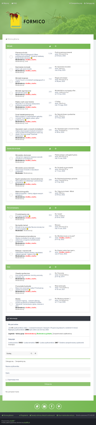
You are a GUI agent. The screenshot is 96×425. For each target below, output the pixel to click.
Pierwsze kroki (21, 53)
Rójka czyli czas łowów (24, 102)
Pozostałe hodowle (23, 286)
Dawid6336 (63, 180)
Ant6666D (62, 130)
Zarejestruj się (20, 361)
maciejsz (11, 344)
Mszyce (57, 225)
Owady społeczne (22, 273)
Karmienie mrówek (22, 67)
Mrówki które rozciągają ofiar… (65, 90)
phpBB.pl (27, 422)
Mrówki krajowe (21, 78)
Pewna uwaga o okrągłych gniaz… (66, 155)
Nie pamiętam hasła (12, 392)
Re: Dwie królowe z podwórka (65, 114)
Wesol (61, 68)
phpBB (12, 421)
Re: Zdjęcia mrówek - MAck (64, 191)
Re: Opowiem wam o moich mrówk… (67, 129)
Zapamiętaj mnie (13, 380)
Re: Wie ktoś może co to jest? (65, 236)
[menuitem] (14, 3)
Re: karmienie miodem (63, 67)
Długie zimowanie (61, 78)
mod (26, 61)
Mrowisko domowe (23, 155)
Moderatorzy (19, 61)
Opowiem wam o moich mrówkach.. (29, 129)
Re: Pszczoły (59, 273)
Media (17, 299)
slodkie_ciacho (30, 59)
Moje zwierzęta (60, 286)
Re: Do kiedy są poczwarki (64, 167)
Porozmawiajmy (13, 208)
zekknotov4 (63, 92)
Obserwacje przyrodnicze (25, 236)
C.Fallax (57, 101)
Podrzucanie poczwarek (63, 52)
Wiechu (61, 103)
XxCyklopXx (63, 300)
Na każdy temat (21, 225)
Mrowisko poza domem (24, 168)
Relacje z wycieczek (23, 251)
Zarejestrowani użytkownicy (62, 334)
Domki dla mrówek (13, 148)
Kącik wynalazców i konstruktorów (29, 179)
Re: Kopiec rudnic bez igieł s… (65, 250)
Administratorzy (30, 334)
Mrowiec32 (63, 54)
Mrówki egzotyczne (23, 91)
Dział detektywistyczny (24, 115)
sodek (61, 216)
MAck (61, 193)
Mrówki (9, 46)
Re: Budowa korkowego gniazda (66, 179)
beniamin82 (63, 275)
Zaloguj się (9, 361)
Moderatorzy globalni (44, 334)
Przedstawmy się (22, 214)
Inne (8, 267)
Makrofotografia (22, 192)
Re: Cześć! (58, 214)
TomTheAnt (63, 287)
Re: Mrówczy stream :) (62, 298)
